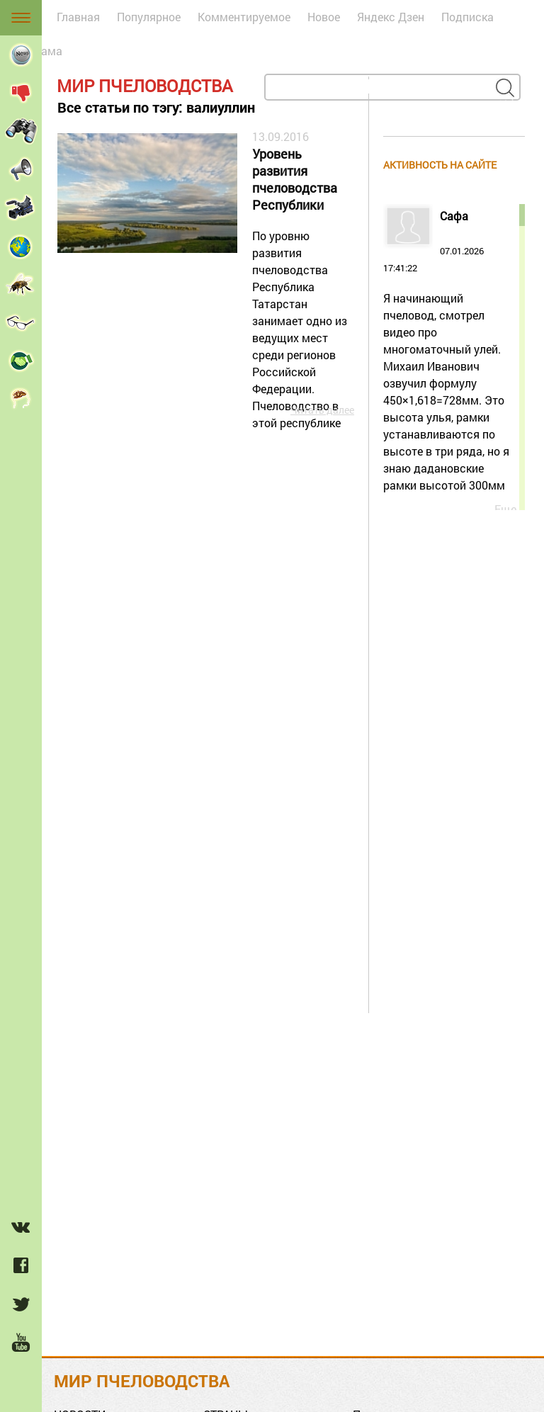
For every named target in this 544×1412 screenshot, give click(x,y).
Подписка (467, 16)
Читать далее (322, 410)
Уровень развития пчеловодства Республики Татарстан (294, 180)
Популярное (149, 16)
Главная (78, 16)
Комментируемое (244, 16)
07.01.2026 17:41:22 (449, 352)
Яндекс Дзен (390, 16)
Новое (323, 16)
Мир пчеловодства (145, 85)
